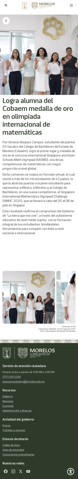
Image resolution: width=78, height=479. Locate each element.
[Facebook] (6, 471)
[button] (71, 5)
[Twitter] (21, 471)
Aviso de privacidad (13, 450)
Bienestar (8, 401)
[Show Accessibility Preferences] (70, 471)
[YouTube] (28, 471)
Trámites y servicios (14, 430)
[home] (38, 5)
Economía (8, 406)
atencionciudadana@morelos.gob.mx (24, 381)
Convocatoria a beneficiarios (18, 454)
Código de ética (11, 445)
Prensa (6, 425)
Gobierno (8, 396)
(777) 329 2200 (12, 376)
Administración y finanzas (17, 411)
